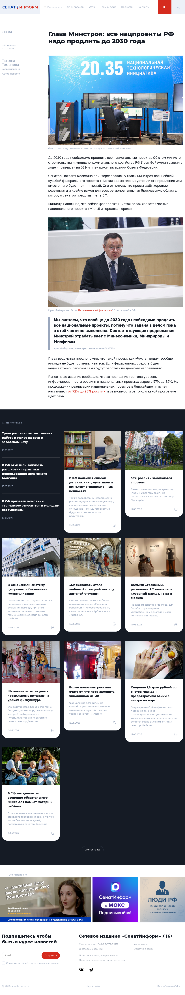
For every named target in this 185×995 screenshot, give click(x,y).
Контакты (143, 6)
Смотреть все (92, 849)
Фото (92, 6)
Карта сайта (93, 986)
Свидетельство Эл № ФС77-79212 (98, 944)
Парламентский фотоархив (95, 310)
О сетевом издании (91, 948)
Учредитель (141, 944)
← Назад (7, 31)
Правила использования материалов (102, 960)
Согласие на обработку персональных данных (32, 963)
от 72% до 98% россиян (87, 391)
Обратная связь (143, 948)
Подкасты (127, 6)
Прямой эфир (108, 6)
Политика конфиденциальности (99, 955)
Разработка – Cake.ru (170, 986)
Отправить (51, 955)
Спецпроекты (75, 6)
